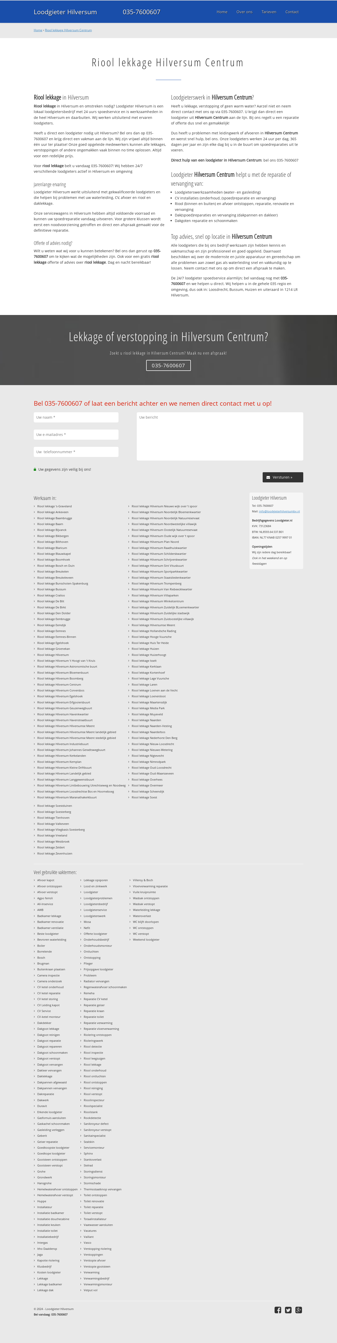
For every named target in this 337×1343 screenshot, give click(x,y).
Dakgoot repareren (49, 1046)
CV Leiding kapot (48, 1005)
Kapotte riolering (48, 1260)
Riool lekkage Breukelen (53, 571)
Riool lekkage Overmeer (147, 785)
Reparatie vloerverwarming (101, 1029)
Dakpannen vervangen (52, 1088)
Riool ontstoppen (95, 1082)
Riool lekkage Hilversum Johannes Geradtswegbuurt (71, 750)
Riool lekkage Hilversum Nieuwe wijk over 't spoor (164, 506)
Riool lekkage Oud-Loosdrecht (152, 767)
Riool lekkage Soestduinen (54, 806)
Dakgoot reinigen (48, 1035)
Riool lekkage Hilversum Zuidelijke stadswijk (161, 613)
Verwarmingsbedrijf (96, 1278)
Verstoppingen (93, 1254)
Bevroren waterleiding (51, 939)
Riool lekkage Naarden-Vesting (152, 726)
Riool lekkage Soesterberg (54, 812)
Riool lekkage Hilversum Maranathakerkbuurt (67, 797)
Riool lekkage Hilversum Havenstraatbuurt (65, 720)
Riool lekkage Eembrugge (53, 619)
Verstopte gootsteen (97, 1266)
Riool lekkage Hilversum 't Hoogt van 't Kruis (66, 660)
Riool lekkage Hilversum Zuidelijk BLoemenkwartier (165, 607)
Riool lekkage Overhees (147, 779)
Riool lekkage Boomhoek (53, 559)
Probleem (90, 975)
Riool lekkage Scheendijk (148, 791)
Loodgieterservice (95, 910)
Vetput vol (90, 1290)
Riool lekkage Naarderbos (148, 732)
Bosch (41, 957)
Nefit (87, 928)
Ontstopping (92, 957)
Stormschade (92, 1183)
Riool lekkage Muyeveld (147, 714)
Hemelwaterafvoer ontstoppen (57, 1189)
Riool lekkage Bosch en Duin (56, 565)
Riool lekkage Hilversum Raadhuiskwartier (159, 548)
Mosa (87, 922)
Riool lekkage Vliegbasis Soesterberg (61, 829)
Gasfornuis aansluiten (51, 1118)
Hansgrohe (44, 1183)
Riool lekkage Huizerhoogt (149, 655)
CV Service (44, 1011)
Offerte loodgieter (95, 934)
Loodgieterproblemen (98, 898)
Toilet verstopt (93, 1213)
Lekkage (42, 1278)
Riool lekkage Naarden (146, 720)
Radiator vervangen (96, 981)
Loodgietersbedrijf (96, 904)
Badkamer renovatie (50, 922)
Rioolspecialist (93, 1106)
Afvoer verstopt (47, 892)
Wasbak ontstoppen (146, 898)
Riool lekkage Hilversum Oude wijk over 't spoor (163, 536)
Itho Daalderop (47, 1249)
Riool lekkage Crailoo (51, 595)
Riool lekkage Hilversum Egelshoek (60, 696)
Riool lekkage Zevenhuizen (54, 853)
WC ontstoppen (143, 928)
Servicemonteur (94, 1147)
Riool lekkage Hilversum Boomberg (60, 678)
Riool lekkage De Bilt (50, 601)
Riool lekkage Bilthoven (52, 542)
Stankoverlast (93, 1159)
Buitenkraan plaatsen (51, 969)
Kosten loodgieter (49, 1272)
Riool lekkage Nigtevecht (148, 755)
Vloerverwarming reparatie (150, 886)
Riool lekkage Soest (144, 797)
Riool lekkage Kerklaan (146, 666)
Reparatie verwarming (98, 1023)
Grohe (41, 1171)
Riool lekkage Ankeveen (53, 512)
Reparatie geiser (94, 1005)
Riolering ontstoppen (98, 1035)
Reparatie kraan (94, 1011)
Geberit (42, 1135)
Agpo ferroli (45, 898)
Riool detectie (93, 1046)
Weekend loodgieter (146, 939)
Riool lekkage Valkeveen (53, 824)
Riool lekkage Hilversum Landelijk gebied (64, 773)
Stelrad (88, 1165)
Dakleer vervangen (49, 1070)
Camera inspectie (48, 975)
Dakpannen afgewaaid (52, 1082)
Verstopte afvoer (95, 1260)
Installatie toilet (47, 1231)
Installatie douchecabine (53, 1219)
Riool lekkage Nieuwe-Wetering (152, 750)
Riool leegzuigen (94, 1058)
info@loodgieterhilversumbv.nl (279, 511)
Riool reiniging (93, 1088)
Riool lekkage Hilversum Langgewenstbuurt (65, 779)
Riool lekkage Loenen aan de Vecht (155, 690)
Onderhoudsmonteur (98, 945)
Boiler (41, 945)
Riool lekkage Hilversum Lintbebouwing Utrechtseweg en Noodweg (81, 785)
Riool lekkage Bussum (51, 589)
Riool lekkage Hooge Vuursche (152, 637)
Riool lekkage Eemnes (51, 631)
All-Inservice (45, 904)
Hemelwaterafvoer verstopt (55, 1195)
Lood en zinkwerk (95, 886)
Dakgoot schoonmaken (52, 1052)
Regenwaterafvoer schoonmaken (105, 987)
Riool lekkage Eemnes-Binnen (56, 637)
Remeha (89, 993)
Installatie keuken (48, 1225)
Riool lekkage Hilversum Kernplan (59, 762)
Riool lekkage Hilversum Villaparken (155, 595)
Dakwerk (43, 1100)
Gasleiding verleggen (50, 1130)
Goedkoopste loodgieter (53, 1147)
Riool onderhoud (95, 1070)
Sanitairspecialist (95, 1135)
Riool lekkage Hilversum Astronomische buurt (67, 666)
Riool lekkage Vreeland (52, 835)
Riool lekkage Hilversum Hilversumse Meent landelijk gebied (76, 732)
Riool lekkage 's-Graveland (54, 506)
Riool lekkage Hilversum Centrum (68, 30)
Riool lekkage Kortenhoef (148, 672)
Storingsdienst (93, 1171)
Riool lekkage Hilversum (53, 655)
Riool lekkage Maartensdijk (149, 702)
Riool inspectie (93, 1052)
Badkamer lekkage (49, 916)
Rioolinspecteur (94, 1100)
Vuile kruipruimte (144, 892)
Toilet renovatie (94, 1201)
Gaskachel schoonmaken (53, 1124)
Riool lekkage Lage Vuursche (150, 678)
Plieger (88, 963)
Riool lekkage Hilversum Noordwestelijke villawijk (164, 524)
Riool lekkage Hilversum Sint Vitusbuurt (158, 565)
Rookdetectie (92, 1118)
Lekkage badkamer (49, 1284)
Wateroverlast (142, 916)
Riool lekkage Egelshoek (53, 643)
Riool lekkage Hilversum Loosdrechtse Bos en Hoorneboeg (75, 791)
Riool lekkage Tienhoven (53, 817)
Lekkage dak (45, 1290)
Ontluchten (91, 951)
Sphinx (88, 1153)
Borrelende (44, 951)
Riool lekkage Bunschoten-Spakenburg (62, 583)
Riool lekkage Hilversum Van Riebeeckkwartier (162, 589)
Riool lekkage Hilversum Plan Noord (155, 542)
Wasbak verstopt (144, 904)
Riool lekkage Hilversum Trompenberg (156, 583)
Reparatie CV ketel (96, 999)
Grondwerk (44, 1177)
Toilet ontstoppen (95, 1195)
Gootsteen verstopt (50, 1165)
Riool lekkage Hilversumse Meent (153, 625)
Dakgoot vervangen (50, 1064)
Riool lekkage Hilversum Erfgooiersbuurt (63, 702)
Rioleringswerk (93, 1040)
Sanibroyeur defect (96, 1124)
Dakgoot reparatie (49, 1040)
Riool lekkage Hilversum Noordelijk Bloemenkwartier (166, 512)
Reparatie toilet (94, 1017)
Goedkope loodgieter (51, 1153)
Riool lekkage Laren (144, 684)
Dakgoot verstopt (48, 1058)
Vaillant (89, 1237)
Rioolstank (91, 1112)
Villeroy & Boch (143, 880)
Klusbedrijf (44, 1266)
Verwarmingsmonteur (98, 1284)
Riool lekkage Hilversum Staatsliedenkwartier (161, 577)
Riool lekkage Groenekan (53, 649)
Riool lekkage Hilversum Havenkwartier (63, 714)
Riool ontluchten (95, 1076)
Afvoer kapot (45, 880)
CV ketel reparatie (48, 993)
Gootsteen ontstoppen (52, 1159)
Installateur (44, 1207)
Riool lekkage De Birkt (51, 607)
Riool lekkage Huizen (145, 649)
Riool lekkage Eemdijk (51, 625)
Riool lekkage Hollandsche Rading (154, 631)
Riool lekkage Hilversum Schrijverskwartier (159, 559)
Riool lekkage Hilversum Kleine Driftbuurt (64, 767)
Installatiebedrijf (48, 1237)
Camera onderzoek (49, 981)
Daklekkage (44, 1076)
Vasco (87, 1242)
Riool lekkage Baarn (50, 524)
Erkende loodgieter (49, 1112)
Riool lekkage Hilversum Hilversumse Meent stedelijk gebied (76, 738)
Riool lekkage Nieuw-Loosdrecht (153, 744)
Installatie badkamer (50, 1213)
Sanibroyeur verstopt (97, 1130)
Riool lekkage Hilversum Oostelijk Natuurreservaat (164, 530)
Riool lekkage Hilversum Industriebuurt (63, 744)
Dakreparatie (45, 1094)
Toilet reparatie (93, 1207)
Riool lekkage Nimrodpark (149, 762)
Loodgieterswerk (95, 916)
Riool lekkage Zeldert (51, 847)
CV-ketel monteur (48, 1017)
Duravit (42, 1106)
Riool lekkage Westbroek (53, 841)
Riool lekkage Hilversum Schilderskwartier (159, 554)
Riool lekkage (92, 1064)
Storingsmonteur (95, 1177)
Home (38, 30)
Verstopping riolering (97, 1249)
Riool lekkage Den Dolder (54, 613)
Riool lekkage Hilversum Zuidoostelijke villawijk (163, 619)
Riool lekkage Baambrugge (54, 518)
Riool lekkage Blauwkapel (54, 554)
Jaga (40, 1254)
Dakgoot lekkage (48, 1029)
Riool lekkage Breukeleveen (55, 577)
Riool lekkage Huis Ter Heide (150, 643)
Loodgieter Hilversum (65, 11)
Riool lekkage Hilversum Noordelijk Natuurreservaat (165, 518)
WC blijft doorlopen (146, 922)
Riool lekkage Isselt (144, 660)
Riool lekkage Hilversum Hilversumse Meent (66, 726)
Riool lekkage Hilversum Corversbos (60, 690)
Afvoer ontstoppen (49, 886)
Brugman (43, 963)
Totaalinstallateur (95, 1219)
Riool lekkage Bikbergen (53, 536)
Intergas (42, 1242)
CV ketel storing (47, 999)
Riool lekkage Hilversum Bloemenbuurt (63, 672)
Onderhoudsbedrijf (96, 939)
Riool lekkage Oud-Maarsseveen (153, 773)
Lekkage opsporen (96, 880)
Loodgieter (91, 892)
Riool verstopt (93, 1094)
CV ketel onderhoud (50, 987)
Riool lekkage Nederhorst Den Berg (154, 738)
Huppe (41, 1201)
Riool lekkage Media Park (148, 708)
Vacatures (90, 1231)
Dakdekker (44, 1023)
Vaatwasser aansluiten (98, 1225)
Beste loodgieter (48, 934)
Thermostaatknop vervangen (103, 1189)
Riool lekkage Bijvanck (51, 530)
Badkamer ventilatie (50, 928)
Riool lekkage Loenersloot (149, 696)
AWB (40, 910)
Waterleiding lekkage (146, 910)
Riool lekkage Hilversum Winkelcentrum (158, 601)
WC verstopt (141, 934)
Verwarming (91, 1272)
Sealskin (89, 1142)
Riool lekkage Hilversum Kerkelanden (61, 755)
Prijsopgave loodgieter (98, 969)
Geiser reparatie (47, 1142)
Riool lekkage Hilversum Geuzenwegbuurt (64, 708)
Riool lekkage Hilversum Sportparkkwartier (160, 571)
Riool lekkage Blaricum (52, 548)
